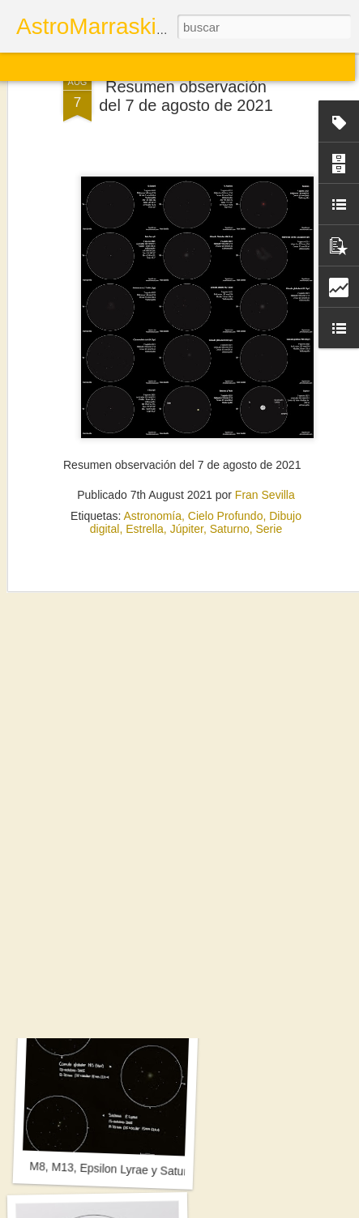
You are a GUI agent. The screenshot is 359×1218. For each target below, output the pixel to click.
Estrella (145, 462)
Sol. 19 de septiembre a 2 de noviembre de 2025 (152, 950)
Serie (269, 462)
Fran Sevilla (265, 428)
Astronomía (152, 449)
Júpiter (186, 462)
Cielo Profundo (225, 449)
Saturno (230, 462)
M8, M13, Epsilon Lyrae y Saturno (114, 1169)
